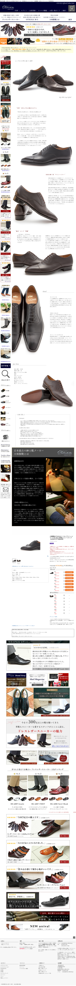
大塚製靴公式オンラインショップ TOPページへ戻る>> (23, 625)
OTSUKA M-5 (3, 968)
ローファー (3, 974)
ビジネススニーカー (5, 967)
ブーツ (2, 976)
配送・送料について (43, 968)
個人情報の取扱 (17, 984)
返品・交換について (46, 949)
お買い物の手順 (42, 967)
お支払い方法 (7, 947)
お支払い (3, 941)
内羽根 (2, 970)
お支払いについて (42, 970)
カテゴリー (3, 963)
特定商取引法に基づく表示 (7, 984)
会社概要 (60, 963)
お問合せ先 (60, 941)
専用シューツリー (4, 978)
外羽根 (2, 971)
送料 (21, 941)
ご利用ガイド (41, 963)
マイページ (22, 963)
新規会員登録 (22, 965)
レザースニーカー (4, 965)
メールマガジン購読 (24, 968)
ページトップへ (74, 937)
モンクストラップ (4, 973)
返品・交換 (41, 941)
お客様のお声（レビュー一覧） (45, 973)
